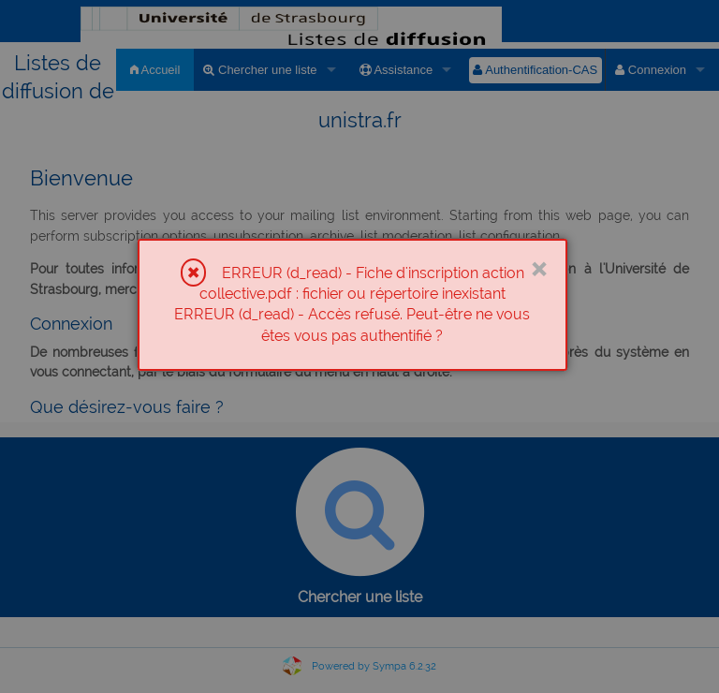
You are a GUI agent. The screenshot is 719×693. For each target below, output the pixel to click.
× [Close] (538, 267)
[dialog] (352, 305)
